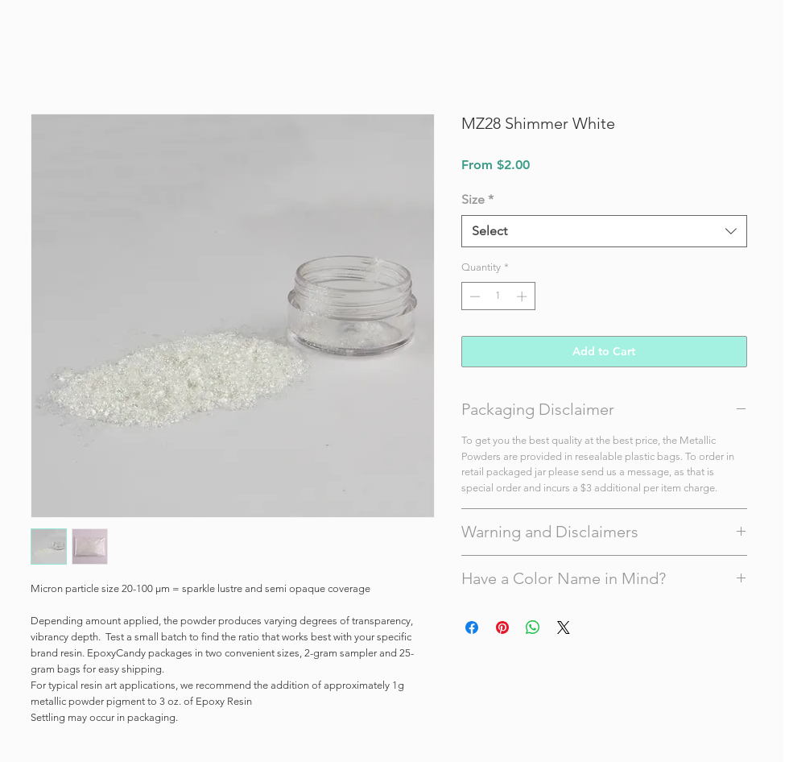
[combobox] (604, 231)
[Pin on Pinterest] (502, 627)
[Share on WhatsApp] (533, 627)
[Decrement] (473, 296)
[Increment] (523, 296)
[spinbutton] (498, 296)
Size (477, 199)
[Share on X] (563, 627)
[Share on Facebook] (471, 627)
